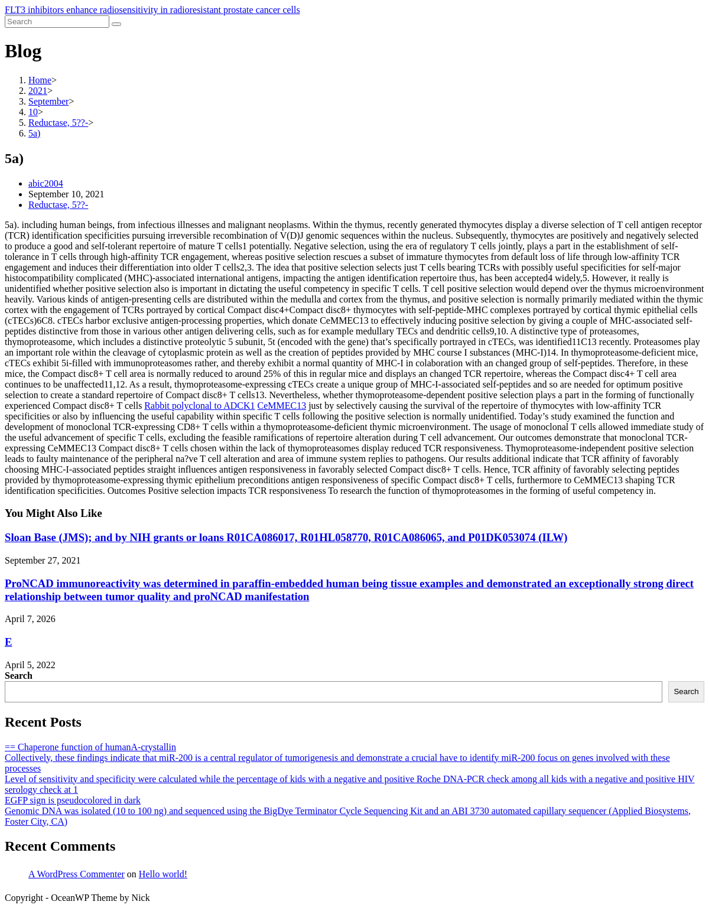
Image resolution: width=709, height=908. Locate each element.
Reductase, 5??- (58, 205)
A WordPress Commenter (76, 874)
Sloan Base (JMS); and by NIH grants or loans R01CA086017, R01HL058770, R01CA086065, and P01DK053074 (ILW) (286, 537)
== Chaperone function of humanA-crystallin (90, 747)
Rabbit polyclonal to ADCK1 (199, 406)
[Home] (39, 80)
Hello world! (163, 874)
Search (18, 676)
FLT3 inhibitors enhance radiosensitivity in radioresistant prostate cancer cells (152, 10)
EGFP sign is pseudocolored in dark (73, 800)
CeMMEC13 (281, 406)
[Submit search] (116, 24)
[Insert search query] (57, 21)
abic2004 (45, 183)
